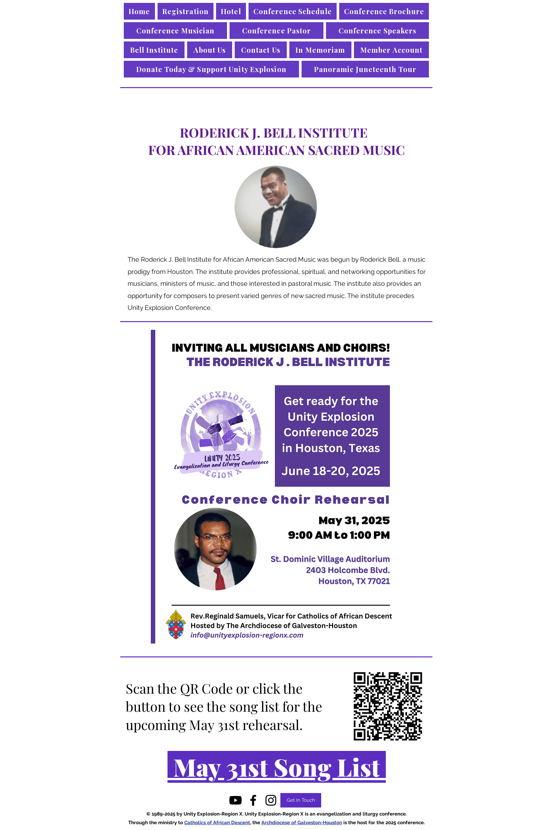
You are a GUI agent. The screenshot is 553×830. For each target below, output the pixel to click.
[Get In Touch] (300, 800)
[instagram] (271, 800)
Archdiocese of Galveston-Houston (301, 822)
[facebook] (253, 800)
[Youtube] (235, 800)
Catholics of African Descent (217, 822)
